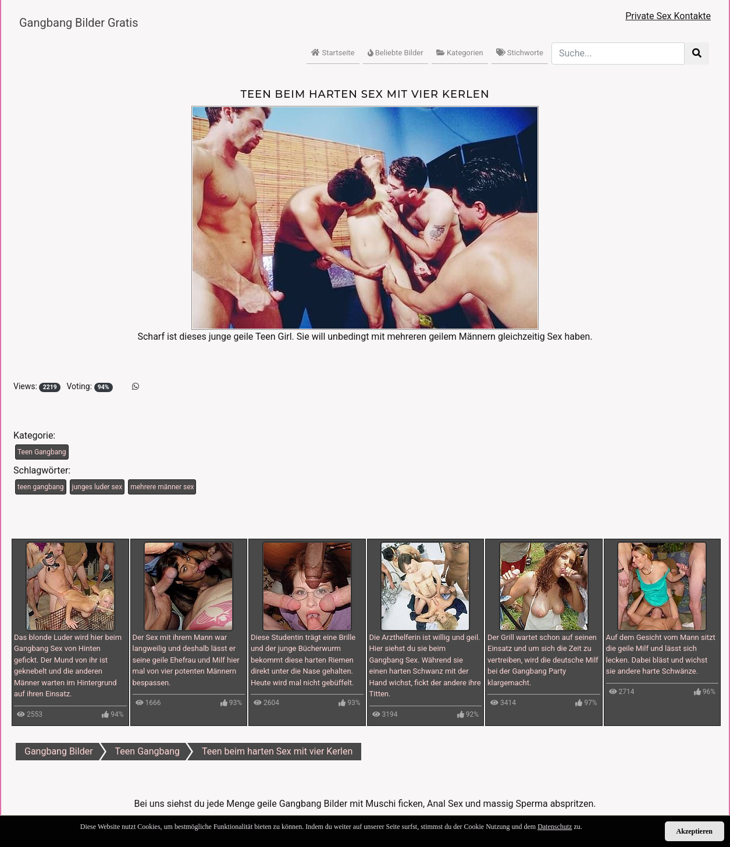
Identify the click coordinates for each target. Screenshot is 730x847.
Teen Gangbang (41, 452)
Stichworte (519, 52)
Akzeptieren (694, 831)
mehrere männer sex (162, 487)
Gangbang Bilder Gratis (78, 23)
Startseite (332, 52)
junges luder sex (97, 487)
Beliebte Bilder (395, 52)
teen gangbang (40, 487)
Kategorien (459, 52)
